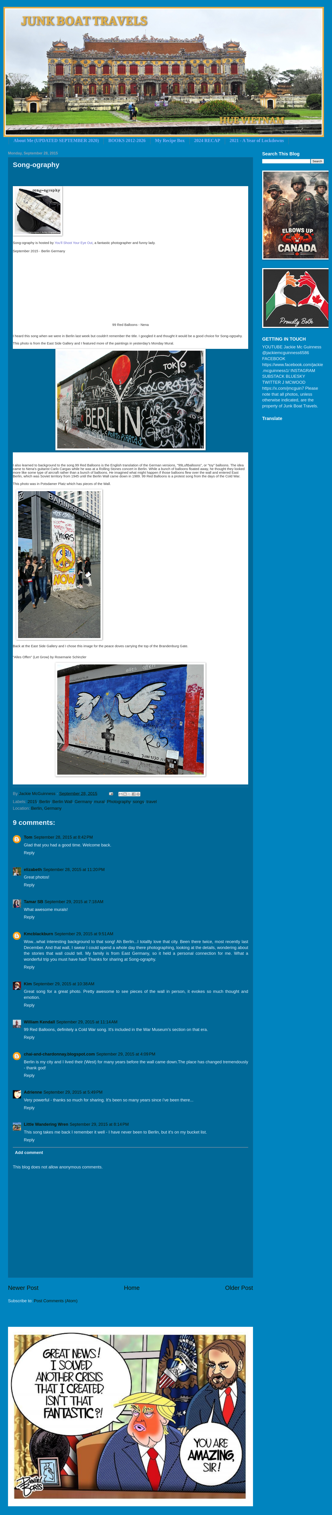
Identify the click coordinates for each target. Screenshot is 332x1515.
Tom (28, 837)
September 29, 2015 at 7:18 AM (74, 901)
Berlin (44, 801)
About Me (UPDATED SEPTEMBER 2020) (56, 140)
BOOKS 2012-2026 (127, 140)
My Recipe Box (170, 140)
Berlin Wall (62, 801)
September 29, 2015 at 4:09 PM (125, 1054)
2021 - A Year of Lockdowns (257, 140)
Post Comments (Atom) (55, 1300)
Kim (28, 983)
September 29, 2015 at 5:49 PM (73, 1092)
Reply (29, 852)
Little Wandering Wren (46, 1124)
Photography (119, 801)
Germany (83, 801)
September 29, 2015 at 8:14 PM (99, 1124)
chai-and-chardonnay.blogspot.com (59, 1054)
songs (138, 801)
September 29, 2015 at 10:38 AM (63, 983)
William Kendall (39, 1021)
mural (99, 801)
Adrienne (33, 1092)
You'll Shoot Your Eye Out (74, 243)
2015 (32, 801)
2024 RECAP (207, 140)
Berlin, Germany (46, 808)
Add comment (29, 1152)
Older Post (239, 1288)
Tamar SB (33, 901)
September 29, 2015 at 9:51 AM (83, 933)
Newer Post (23, 1288)
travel (152, 801)
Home (132, 1288)
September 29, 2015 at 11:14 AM (86, 1021)
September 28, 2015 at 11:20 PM (74, 869)
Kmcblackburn (38, 933)
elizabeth (33, 869)
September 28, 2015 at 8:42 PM (63, 837)
